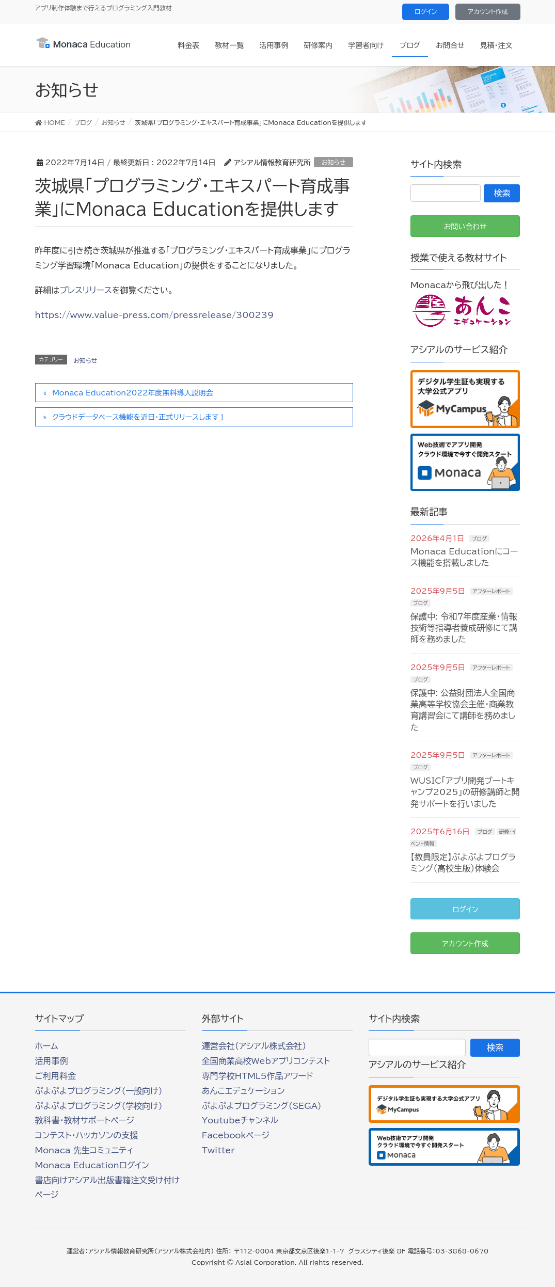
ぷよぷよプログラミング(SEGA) (262, 1106)
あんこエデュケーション (243, 1091)
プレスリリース (85, 290)
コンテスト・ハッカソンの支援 (86, 1135)
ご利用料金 (55, 1076)
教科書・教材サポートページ (85, 1120)
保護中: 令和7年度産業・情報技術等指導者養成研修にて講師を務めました (463, 628)
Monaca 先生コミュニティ (84, 1150)
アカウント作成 (488, 11)
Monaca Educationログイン (92, 1165)
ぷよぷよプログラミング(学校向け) (99, 1106)
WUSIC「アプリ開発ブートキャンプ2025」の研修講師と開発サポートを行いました (465, 792)
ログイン (426, 11)
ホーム (46, 1046)
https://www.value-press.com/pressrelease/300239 (154, 315)
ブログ (479, 538)
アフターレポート (491, 591)
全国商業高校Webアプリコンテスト (266, 1061)
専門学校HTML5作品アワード (257, 1076)
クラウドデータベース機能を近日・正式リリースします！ (139, 417)
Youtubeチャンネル (240, 1120)
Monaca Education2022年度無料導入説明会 (132, 392)
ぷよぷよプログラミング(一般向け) (99, 1091)
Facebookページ (235, 1135)
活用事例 (51, 1061)
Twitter (218, 1150)
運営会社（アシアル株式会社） (254, 1046)
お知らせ (333, 162)
